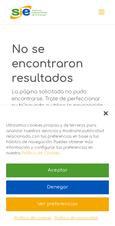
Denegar (57, 187)
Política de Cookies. (41, 153)
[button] (106, 113)
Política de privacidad (76, 218)
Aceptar (57, 170)
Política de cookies (32, 218)
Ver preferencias (57, 204)
